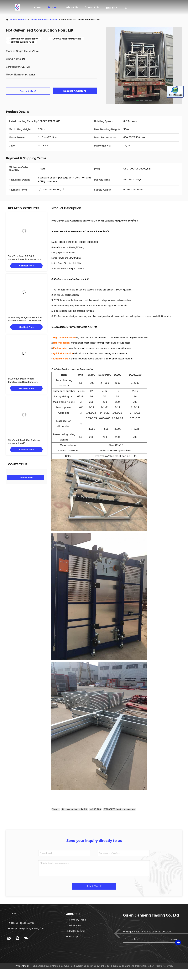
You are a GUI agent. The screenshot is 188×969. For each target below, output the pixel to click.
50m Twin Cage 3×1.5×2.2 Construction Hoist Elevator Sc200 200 (26, 259)
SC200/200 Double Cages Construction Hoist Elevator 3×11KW (22, 382)
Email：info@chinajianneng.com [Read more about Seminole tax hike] (26, 928)
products (23, 19)
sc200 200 (95, 809)
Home (37, 7)
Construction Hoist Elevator (44, 19)
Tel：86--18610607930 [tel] (21, 923)
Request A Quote (75, 91)
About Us (72, 7)
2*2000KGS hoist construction (119, 809)
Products (54, 7)
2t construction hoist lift (74, 809)
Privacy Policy (22, 966)
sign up (172, 939)
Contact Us (92, 7)
